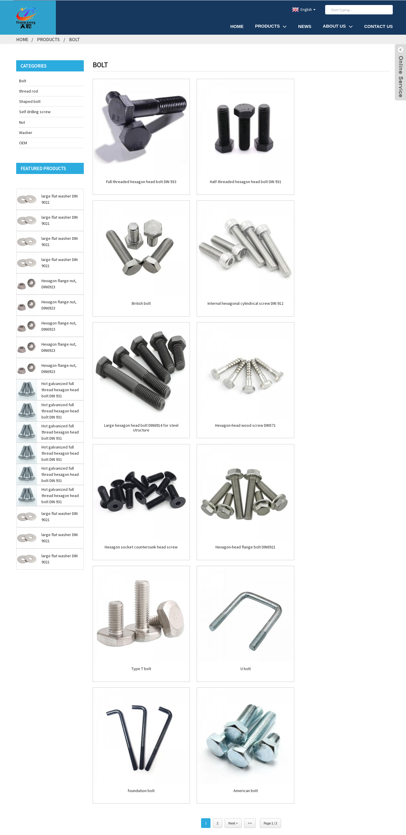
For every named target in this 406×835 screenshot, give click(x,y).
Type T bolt (342, 416)
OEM (23, 142)
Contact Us (378, 26)
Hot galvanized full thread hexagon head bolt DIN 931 (60, 389)
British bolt (342, 178)
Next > (233, 567)
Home (236, 26)
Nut (22, 121)
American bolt (342, 535)
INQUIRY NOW (76, 709)
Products (271, 26)
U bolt (140, 535)
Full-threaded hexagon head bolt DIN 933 (140, 178)
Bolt (74, 39)
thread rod (28, 90)
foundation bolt (241, 535)
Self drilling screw (35, 111)
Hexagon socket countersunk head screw (139, 416)
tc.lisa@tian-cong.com (70, 676)
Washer (25, 132)
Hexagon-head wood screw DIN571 (342, 297)
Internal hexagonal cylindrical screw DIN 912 (140, 297)
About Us (338, 26)
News (304, 26)
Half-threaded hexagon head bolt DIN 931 (241, 178)
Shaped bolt (30, 101)
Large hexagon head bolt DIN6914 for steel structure (241, 300)
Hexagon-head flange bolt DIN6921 (241, 416)
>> (250, 567)
